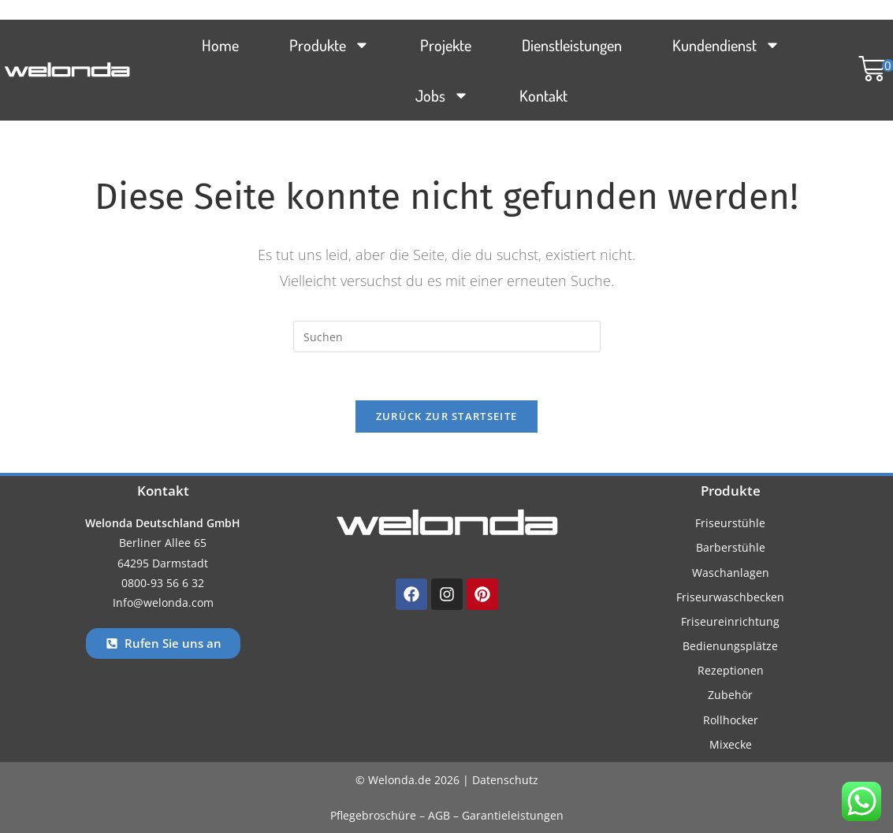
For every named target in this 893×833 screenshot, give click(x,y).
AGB (439, 815)
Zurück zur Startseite (446, 416)
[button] (868, 70)
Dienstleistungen (572, 45)
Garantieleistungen (513, 815)
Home (220, 45)
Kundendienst (726, 45)
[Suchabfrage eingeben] (447, 336)
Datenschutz (505, 779)
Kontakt (543, 95)
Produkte (329, 45)
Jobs (442, 95)
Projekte (445, 45)
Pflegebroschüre (374, 815)
